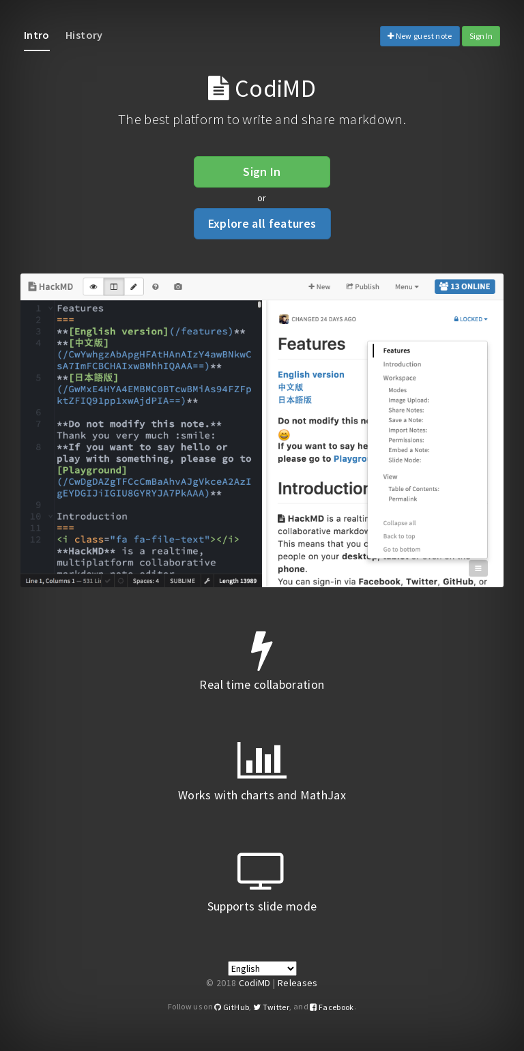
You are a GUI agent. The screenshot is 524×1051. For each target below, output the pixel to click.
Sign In (481, 36)
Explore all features (262, 223)
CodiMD (255, 983)
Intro (37, 35)
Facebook (332, 1007)
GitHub (231, 1007)
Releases (298, 983)
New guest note (420, 36)
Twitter (271, 1007)
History (84, 35)
